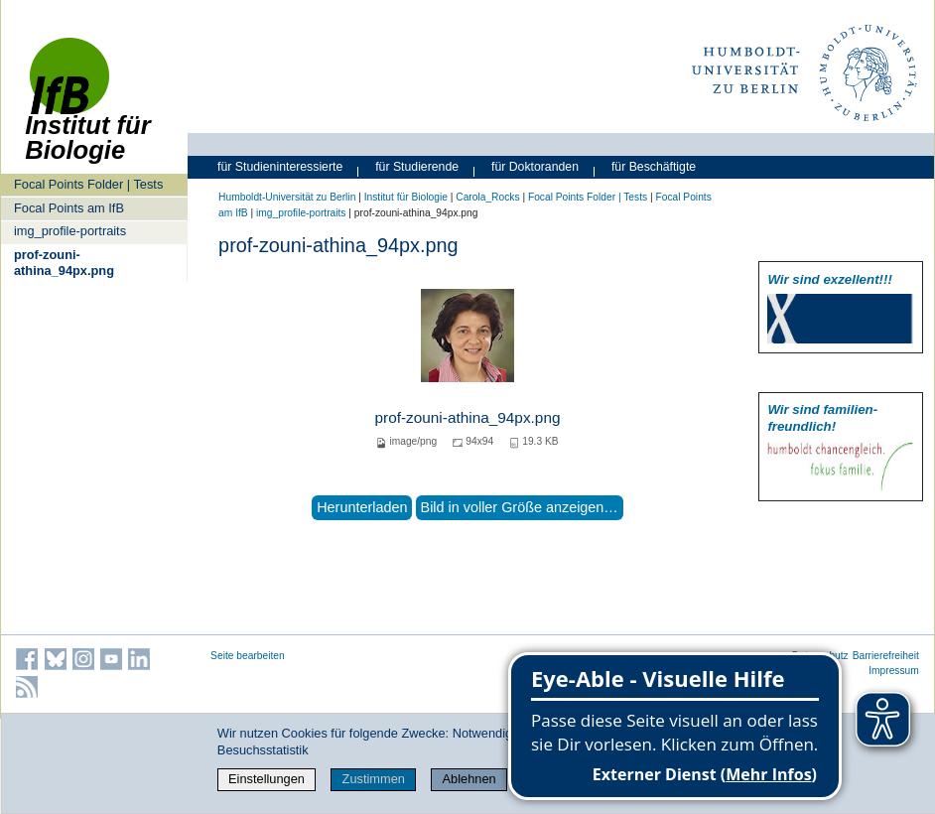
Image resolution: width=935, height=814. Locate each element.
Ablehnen (469, 778)
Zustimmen (373, 778)
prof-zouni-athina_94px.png (64, 262)
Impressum (893, 670)
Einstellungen (266, 778)
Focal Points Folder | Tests (88, 184)
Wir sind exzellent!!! (829, 279)
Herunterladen (362, 507)
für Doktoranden (535, 167)
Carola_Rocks (487, 197)
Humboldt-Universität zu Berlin (286, 197)
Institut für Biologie (406, 197)
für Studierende (417, 167)
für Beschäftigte (653, 167)
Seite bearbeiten (247, 655)
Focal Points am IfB (69, 208)
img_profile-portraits (70, 230)
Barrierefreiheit (886, 655)
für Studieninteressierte (279, 167)
